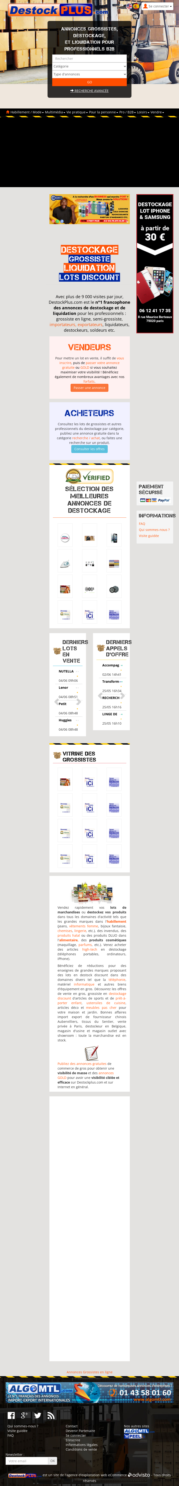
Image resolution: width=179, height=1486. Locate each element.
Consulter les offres (89, 449)
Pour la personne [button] (103, 112)
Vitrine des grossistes (79, 756)
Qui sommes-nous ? (154, 529)
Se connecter (76, 1435)
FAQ (142, 523)
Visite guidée (149, 536)
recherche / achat (86, 438)
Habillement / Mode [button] (27, 112)
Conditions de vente (81, 1449)
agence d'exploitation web (86, 1475)
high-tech (89, 949)
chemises (65, 931)
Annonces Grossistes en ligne (90, 1372)
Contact (72, 1426)
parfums (85, 944)
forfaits (89, 381)
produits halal (69, 935)
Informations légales (82, 1444)
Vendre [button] (157, 112)
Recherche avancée (89, 90)
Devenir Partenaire (80, 1431)
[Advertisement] (89, 152)
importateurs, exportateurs (76, 324)
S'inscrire (73, 1440)
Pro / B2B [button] (127, 112)
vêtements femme (83, 926)
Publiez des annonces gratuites (82, 1063)
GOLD (84, 367)
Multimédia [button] (55, 112)
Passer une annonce (89, 387)
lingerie (80, 931)
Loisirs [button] (143, 112)
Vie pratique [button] (77, 112)
